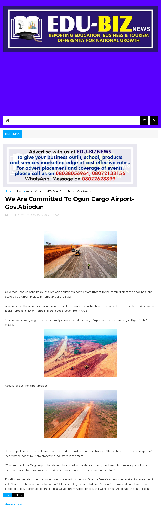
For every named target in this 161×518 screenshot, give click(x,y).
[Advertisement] (80, 83)
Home (8, 191)
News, (56, 214)
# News (18, 494)
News (19, 191)
